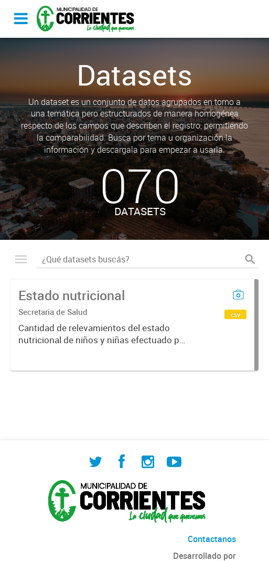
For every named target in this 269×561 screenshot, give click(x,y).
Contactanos (212, 539)
